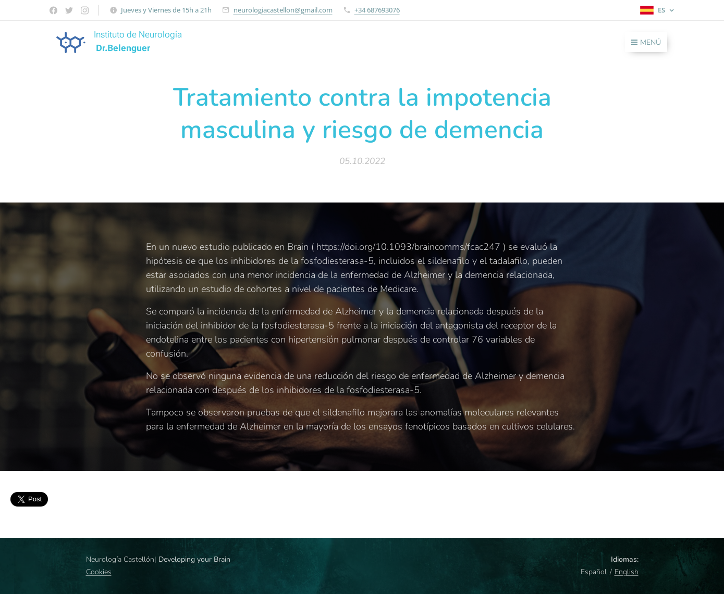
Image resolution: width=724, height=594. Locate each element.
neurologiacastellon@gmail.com (283, 10)
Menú (646, 42)
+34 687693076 (377, 10)
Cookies (99, 572)
